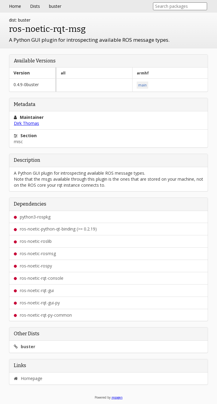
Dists (35, 6)
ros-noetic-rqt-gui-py (37, 303)
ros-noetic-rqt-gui (34, 290)
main (142, 85)
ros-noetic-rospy (33, 266)
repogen (117, 397)
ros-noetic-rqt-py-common (43, 315)
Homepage (28, 378)
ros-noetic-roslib (33, 241)
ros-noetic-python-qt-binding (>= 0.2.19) (55, 229)
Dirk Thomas (26, 123)
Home (15, 6)
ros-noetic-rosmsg (35, 253)
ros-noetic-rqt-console (38, 278)
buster (55, 6)
